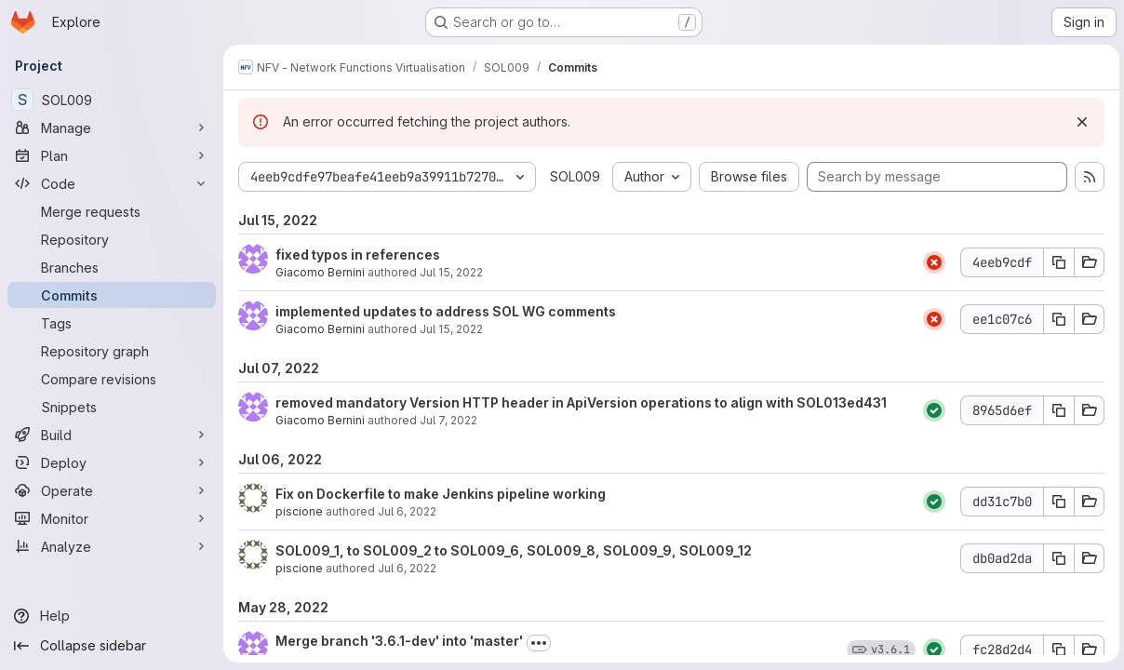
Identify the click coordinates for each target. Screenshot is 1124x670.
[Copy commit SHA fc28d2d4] (1056, 649)
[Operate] (111, 490)
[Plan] (111, 155)
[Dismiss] (1079, 122)
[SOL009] (111, 100)
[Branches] (111, 267)
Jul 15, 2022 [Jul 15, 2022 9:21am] (451, 329)
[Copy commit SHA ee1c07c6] (1056, 319)
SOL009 (575, 176)
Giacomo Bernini (320, 272)
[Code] (111, 183)
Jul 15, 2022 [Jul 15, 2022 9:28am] (451, 272)
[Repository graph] (111, 351)
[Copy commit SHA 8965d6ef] (1056, 410)
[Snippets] (111, 407)
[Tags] (111, 323)
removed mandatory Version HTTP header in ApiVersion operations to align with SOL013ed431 (581, 402)
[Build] (111, 435)
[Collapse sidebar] (111, 646)
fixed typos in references (357, 254)
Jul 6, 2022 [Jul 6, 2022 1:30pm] (407, 511)
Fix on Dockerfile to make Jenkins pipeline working (440, 494)
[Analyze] (111, 546)
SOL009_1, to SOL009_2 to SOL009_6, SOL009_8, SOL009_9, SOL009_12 (513, 550)
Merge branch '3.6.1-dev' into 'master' (399, 641)
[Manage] (111, 127)
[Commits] (111, 295)
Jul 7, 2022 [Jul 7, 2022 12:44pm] (448, 420)
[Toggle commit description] (539, 643)
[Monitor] (111, 518)
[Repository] (111, 239)
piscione (299, 511)
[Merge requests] (111, 211)
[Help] (111, 616)
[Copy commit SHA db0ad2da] (1056, 558)
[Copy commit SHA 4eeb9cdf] (1056, 262)
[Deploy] (111, 462)
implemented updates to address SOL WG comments (445, 311)
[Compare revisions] (111, 379)
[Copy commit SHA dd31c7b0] (1056, 501)
